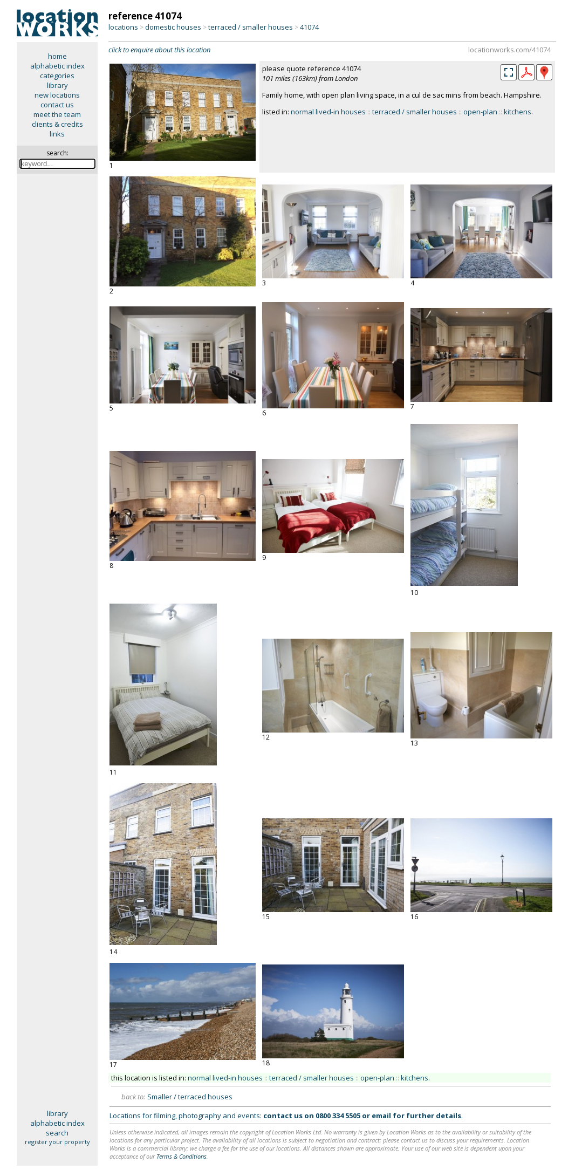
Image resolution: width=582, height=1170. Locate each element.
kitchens (517, 112)
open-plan (480, 112)
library (57, 85)
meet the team (57, 114)
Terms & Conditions (181, 1156)
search (57, 1133)
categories (57, 75)
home (57, 56)
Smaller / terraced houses (189, 1096)
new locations (57, 95)
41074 (309, 27)
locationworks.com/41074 (509, 49)
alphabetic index (57, 66)
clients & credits (57, 124)
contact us (57, 105)
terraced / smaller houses (250, 27)
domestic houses (173, 27)
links (57, 134)
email (381, 1115)
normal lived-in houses (328, 112)
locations (123, 27)
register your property (57, 1142)
